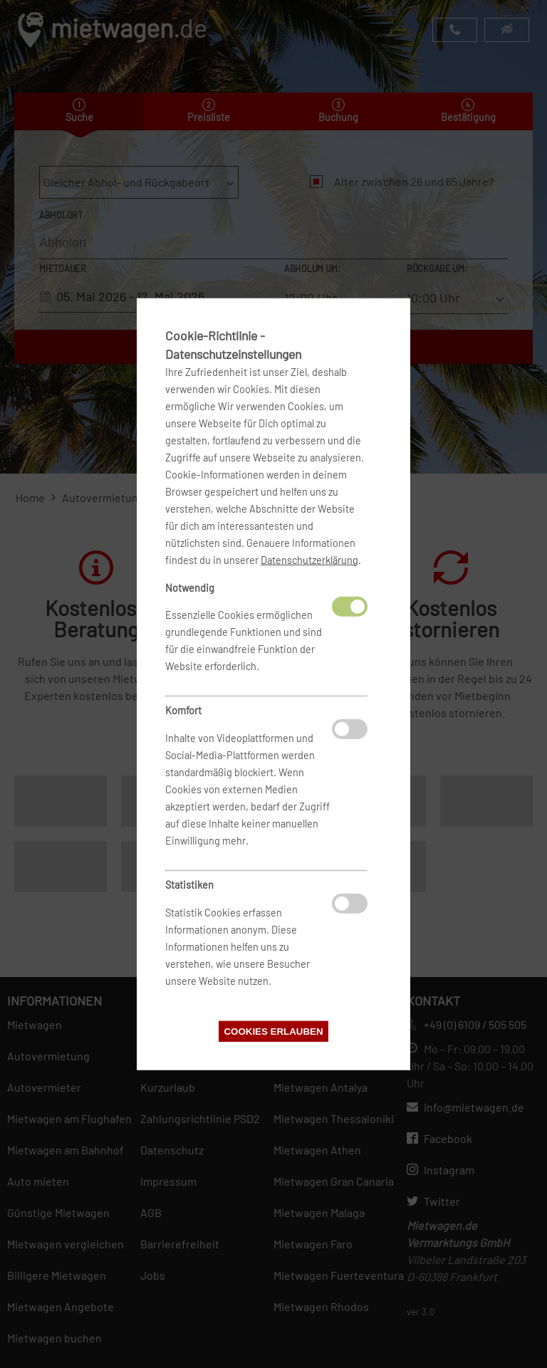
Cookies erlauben (273, 1031)
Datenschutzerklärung (309, 559)
